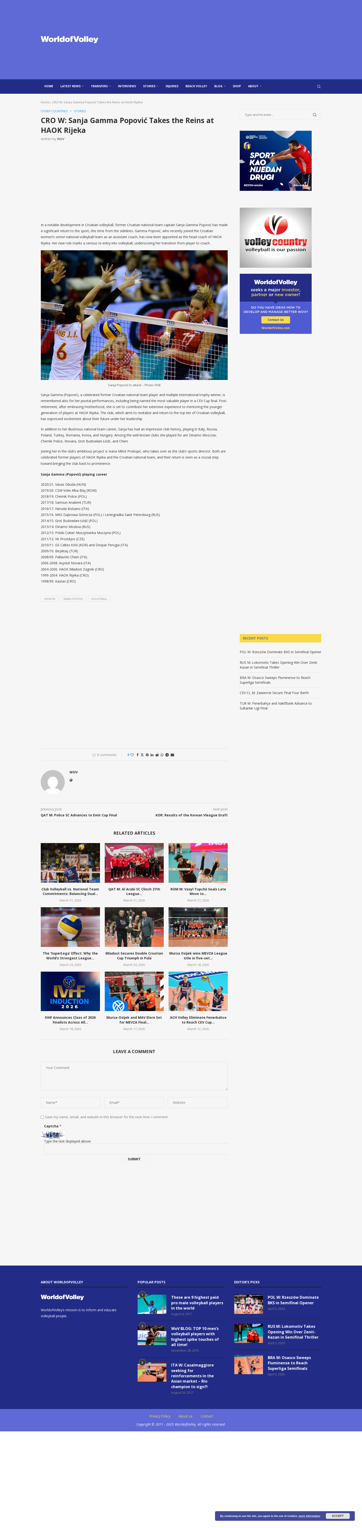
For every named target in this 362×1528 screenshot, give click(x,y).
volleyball (99, 599)
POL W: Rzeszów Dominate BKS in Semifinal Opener (280, 652)
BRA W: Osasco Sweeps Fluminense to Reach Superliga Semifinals (289, 1363)
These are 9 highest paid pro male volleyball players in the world (197, 1303)
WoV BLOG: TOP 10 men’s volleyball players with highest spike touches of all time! (195, 1336)
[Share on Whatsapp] (162, 754)
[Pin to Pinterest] (147, 754)
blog (218, 86)
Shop (237, 86)
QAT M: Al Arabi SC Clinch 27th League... (134, 891)
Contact (207, 1416)
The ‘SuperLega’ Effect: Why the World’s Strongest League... (70, 955)
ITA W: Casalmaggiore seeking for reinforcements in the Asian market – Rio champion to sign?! (192, 1376)
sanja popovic (73, 599)
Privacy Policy (159, 1416)
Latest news (70, 86)
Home (48, 86)
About (253, 86)
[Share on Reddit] (157, 754)
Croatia (49, 599)
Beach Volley (196, 86)
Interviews (127, 86)
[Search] (318, 86)
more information (309, 1516)
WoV (60, 139)
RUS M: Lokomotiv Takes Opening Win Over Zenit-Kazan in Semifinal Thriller (279, 665)
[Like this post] (132, 754)
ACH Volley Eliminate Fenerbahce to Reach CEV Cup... (198, 1020)
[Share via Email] (172, 754)
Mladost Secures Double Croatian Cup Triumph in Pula (134, 955)
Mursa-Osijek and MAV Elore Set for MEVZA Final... (134, 1020)
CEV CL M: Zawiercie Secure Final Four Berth (274, 692)
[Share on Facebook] (138, 754)
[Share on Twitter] (142, 754)
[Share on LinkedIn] (152, 754)
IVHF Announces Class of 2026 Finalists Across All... (70, 1020)
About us (186, 1416)
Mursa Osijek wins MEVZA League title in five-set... (198, 955)
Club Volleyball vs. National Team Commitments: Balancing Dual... (70, 891)
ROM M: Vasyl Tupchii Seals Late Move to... (198, 891)
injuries (172, 86)
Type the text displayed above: (67, 1141)
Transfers (99, 86)
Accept (338, 1516)
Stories (149, 86)
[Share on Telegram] (167, 754)
